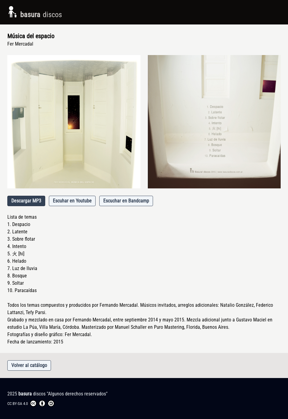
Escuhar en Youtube (72, 201)
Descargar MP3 (26, 201)
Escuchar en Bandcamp (126, 201)
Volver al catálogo (29, 365)
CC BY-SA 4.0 (30, 403)
